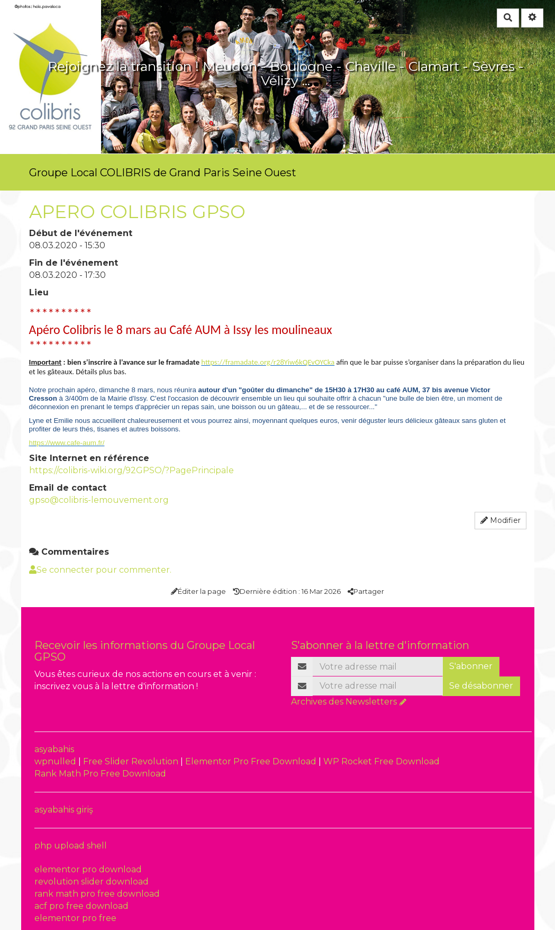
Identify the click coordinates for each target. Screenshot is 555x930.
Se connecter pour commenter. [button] (100, 570)
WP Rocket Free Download (381, 761)
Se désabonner (481, 686)
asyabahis (54, 749)
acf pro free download (81, 906)
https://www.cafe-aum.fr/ (67, 443)
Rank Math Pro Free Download (100, 774)
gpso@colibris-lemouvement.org (99, 500)
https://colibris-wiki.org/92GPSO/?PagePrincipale (131, 470)
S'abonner (471, 666)
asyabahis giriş (63, 810)
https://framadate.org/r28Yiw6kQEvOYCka (267, 362)
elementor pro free (75, 918)
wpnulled (56, 761)
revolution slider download (91, 882)
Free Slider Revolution (131, 761)
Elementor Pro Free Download (252, 761)
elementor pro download (88, 869)
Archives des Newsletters (344, 702)
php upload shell (70, 846)
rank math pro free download (97, 894)
